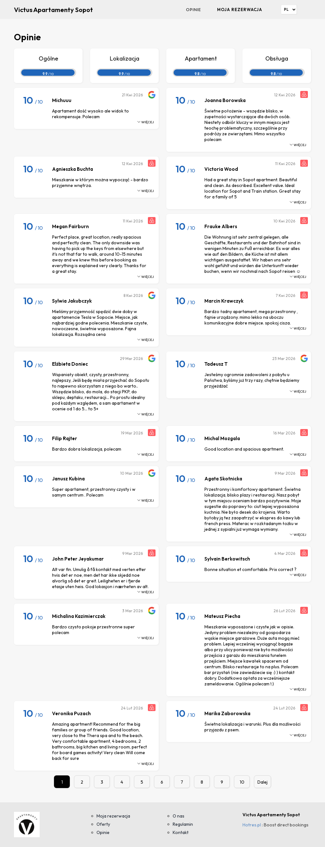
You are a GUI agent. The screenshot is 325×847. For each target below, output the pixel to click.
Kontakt (181, 832)
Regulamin (183, 824)
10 (242, 782)
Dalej (262, 782)
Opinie (193, 9)
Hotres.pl (251, 825)
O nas (178, 816)
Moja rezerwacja (239, 9)
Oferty (103, 824)
